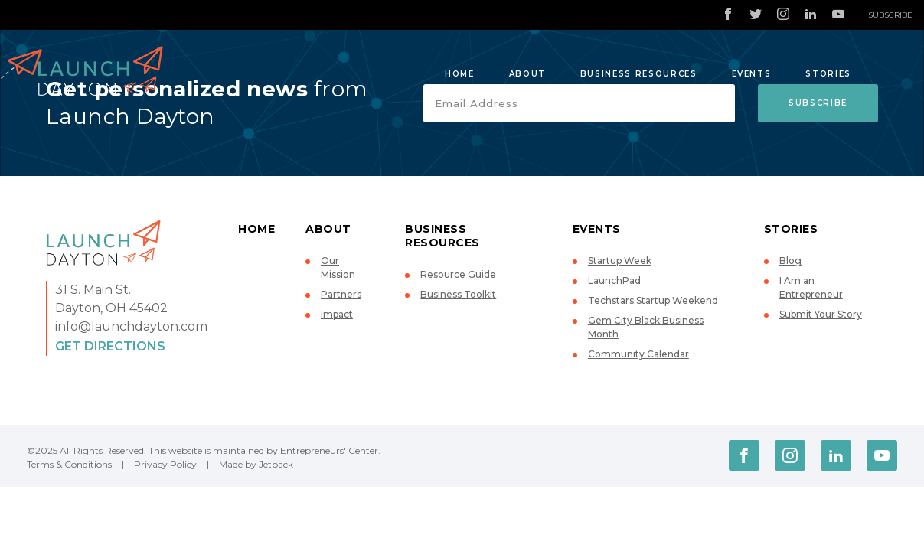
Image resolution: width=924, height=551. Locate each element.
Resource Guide (458, 274)
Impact (337, 314)
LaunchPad (614, 280)
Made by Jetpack (256, 464)
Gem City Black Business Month (646, 327)
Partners (341, 294)
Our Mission (338, 267)
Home (460, 74)
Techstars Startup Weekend (653, 300)
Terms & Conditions (69, 464)
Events (752, 74)
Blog (790, 260)
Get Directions (110, 346)
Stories (828, 74)
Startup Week (619, 260)
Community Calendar (638, 354)
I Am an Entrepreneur (811, 287)
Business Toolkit (458, 294)
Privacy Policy (165, 464)
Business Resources (638, 74)
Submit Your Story (820, 314)
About (527, 74)
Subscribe (890, 15)
